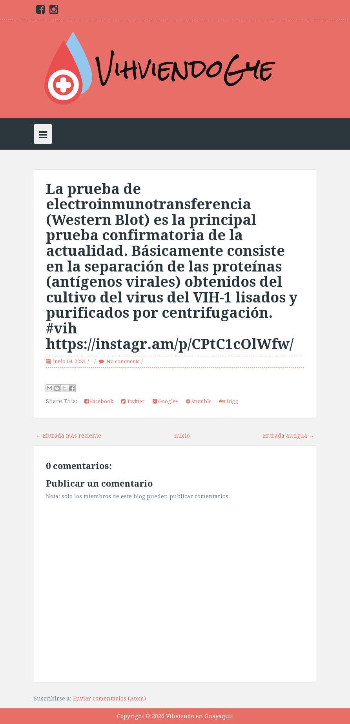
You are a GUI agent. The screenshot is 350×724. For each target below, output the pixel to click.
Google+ (165, 401)
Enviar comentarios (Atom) (109, 698)
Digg (228, 401)
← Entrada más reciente (68, 436)
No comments (122, 361)
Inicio (182, 436)
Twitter (133, 401)
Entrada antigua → (288, 436)
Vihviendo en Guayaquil (199, 716)
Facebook (98, 401)
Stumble (198, 401)
